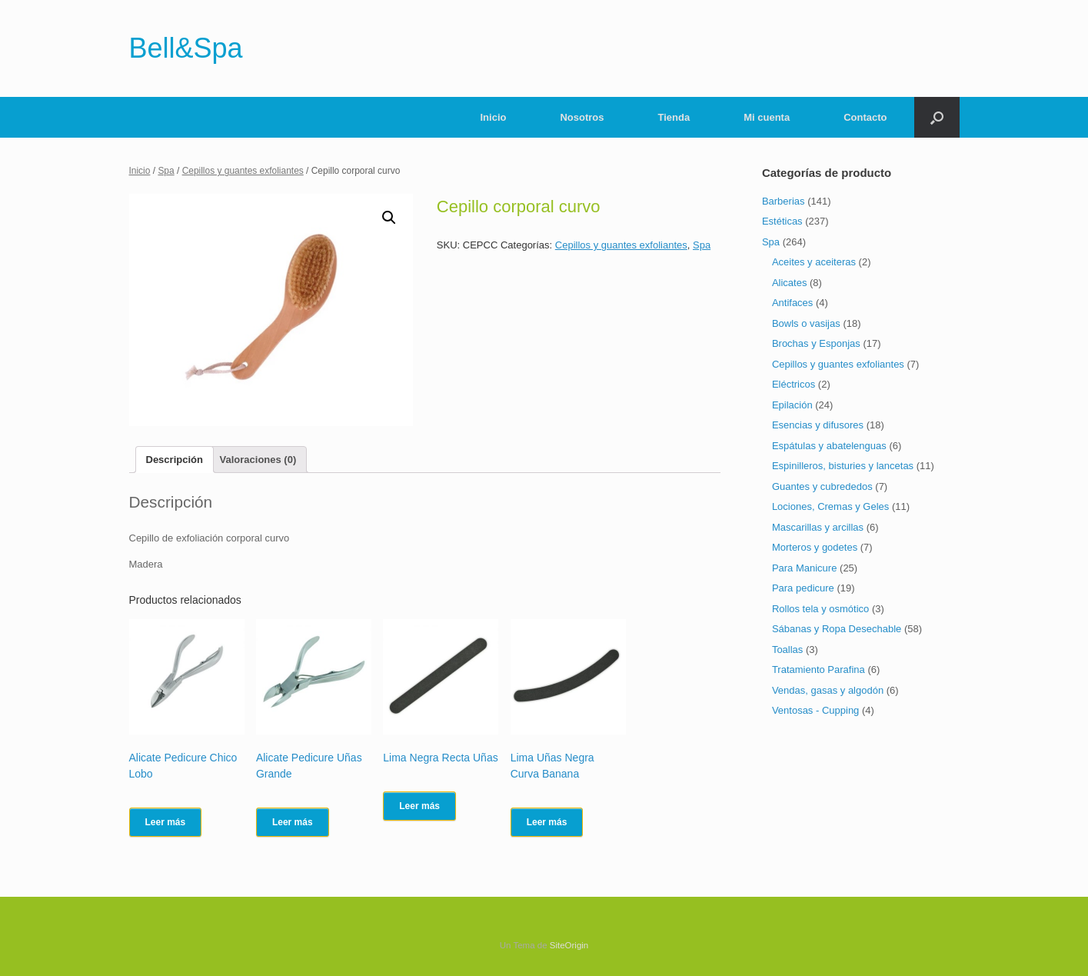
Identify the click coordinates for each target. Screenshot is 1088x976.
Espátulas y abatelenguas (829, 445)
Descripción (174, 459)
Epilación (792, 405)
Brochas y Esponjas (816, 343)
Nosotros (582, 117)
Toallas (787, 649)
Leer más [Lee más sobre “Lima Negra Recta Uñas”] (419, 806)
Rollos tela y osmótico (820, 609)
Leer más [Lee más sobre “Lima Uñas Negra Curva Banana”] (547, 822)
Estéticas (782, 221)
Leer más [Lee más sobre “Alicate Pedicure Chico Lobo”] (165, 822)
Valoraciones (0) (258, 459)
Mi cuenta (767, 117)
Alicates (789, 282)
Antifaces (792, 302)
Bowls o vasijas (806, 323)
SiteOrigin (569, 945)
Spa (166, 170)
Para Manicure (804, 568)
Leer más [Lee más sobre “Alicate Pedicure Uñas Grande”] (292, 822)
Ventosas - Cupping (815, 710)
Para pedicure (803, 588)
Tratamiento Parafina (818, 669)
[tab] (174, 459)
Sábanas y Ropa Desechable (836, 629)
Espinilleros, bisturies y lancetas (842, 465)
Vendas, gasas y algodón (827, 690)
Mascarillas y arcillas (817, 527)
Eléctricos (793, 384)
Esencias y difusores (817, 425)
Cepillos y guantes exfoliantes (243, 170)
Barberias (783, 201)
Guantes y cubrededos (822, 486)
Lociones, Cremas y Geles (830, 506)
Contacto (865, 117)
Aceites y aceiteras (814, 262)
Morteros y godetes (814, 547)
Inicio (494, 117)
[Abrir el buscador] (937, 117)
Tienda (674, 117)
